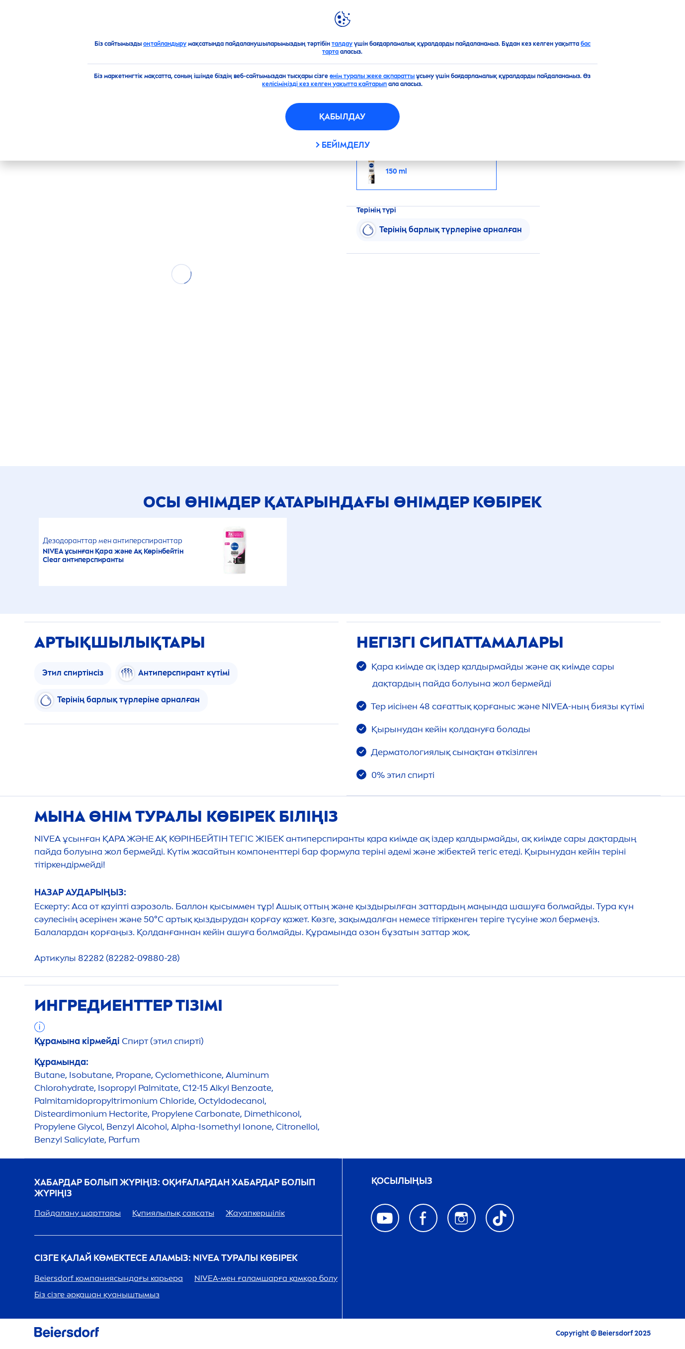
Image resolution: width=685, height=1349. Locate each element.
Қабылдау (342, 116)
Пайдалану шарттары (77, 1213)
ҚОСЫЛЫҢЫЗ (401, 1181)
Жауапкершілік (255, 1213)
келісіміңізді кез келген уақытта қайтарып (324, 84)
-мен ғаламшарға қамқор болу (266, 1278)
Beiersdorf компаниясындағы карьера (108, 1278)
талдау (342, 43)
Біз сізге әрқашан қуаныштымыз (97, 1294)
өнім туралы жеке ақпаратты (372, 76)
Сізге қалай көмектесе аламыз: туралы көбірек (166, 1258)
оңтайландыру (164, 43)
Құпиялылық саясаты (173, 1213)
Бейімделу (346, 145)
